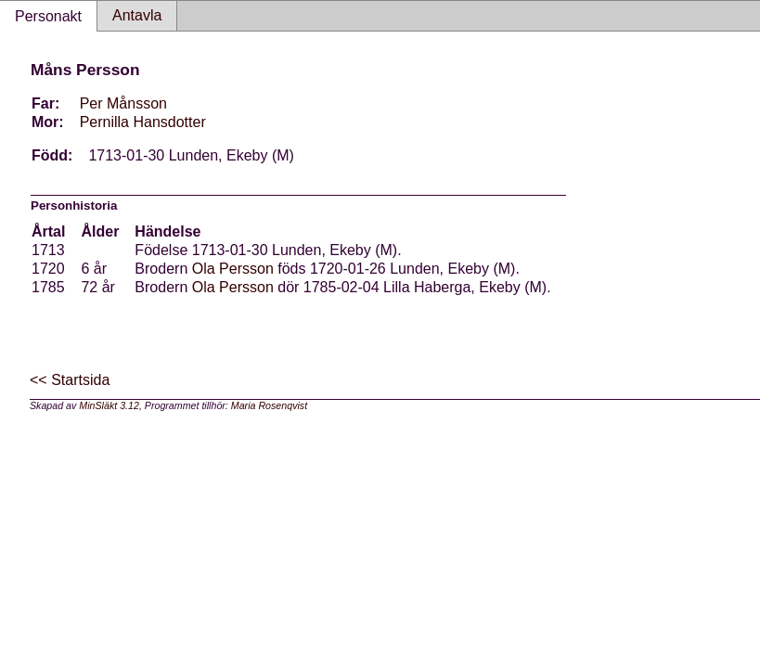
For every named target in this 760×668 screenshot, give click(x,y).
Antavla (136, 15)
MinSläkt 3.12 (109, 405)
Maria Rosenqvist (269, 405)
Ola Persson (233, 268)
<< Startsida (69, 380)
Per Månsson (123, 103)
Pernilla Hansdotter (143, 122)
